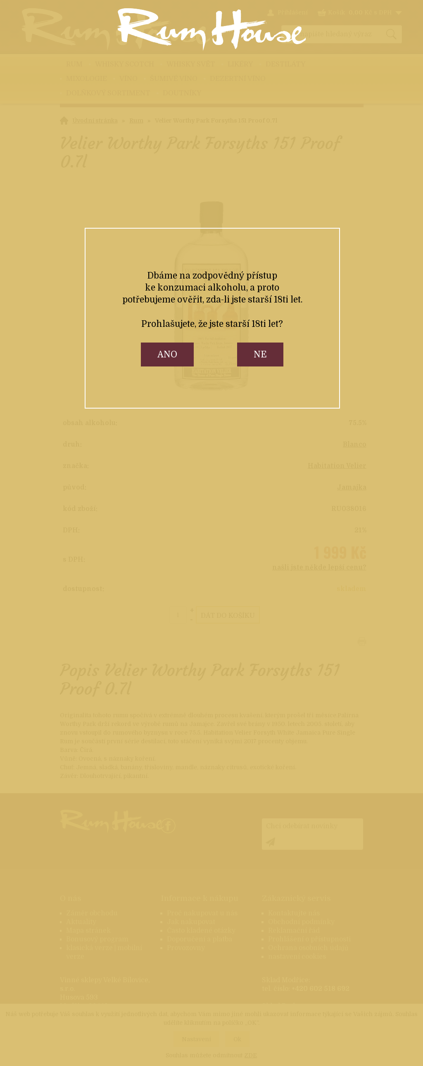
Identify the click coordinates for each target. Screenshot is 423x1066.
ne (260, 354)
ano (167, 354)
